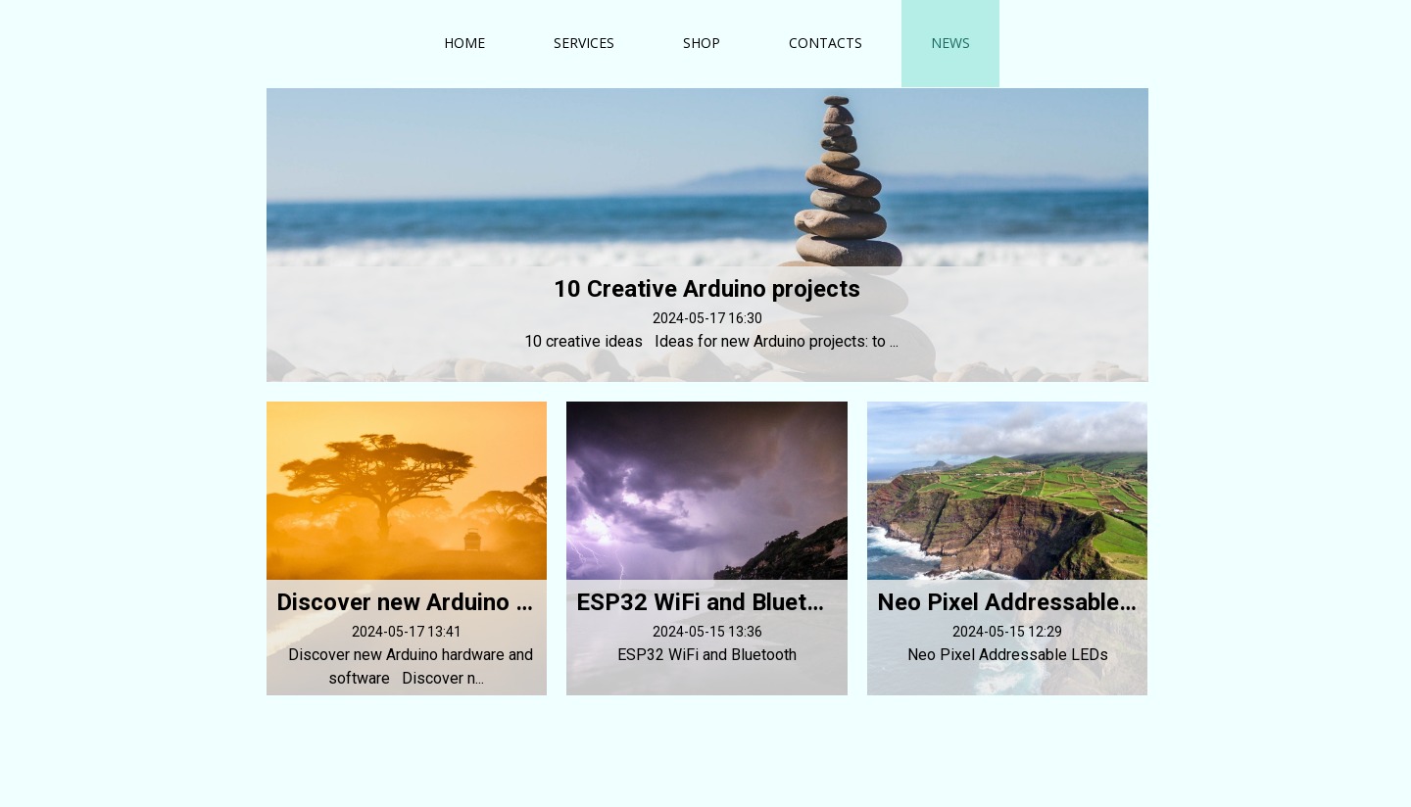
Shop (701, 42)
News (950, 42)
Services (584, 42)
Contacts (825, 42)
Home (464, 42)
